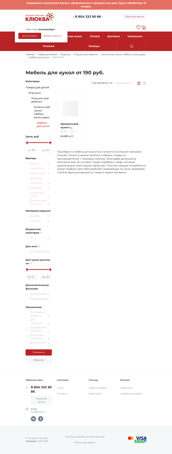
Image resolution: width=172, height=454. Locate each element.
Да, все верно (29, 36)
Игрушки (34, 92)
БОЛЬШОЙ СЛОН (37, 194)
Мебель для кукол (43, 124)
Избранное (126, 388)
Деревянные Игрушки (38, 202)
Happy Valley (38, 173)
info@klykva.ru (38, 412)
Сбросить (38, 360)
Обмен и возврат (98, 388)
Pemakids (36, 183)
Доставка (113, 36)
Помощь (94, 46)
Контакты (62, 393)
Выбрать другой (52, 36)
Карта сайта (95, 393)
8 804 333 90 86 (88, 17)
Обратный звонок (134, 16)
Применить (39, 352)
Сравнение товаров (131, 393)
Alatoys (34, 163)
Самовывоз (135, 36)
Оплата (94, 36)
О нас (60, 388)
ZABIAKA (35, 188)
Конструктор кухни (69, 36)
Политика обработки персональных (85, 436)
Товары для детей (37, 87)
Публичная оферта (84, 442)
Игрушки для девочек (40, 100)
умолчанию (123, 83)
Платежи (48, 46)
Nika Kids (36, 178)
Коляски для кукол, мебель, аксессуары (42, 112)
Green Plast (37, 168)
